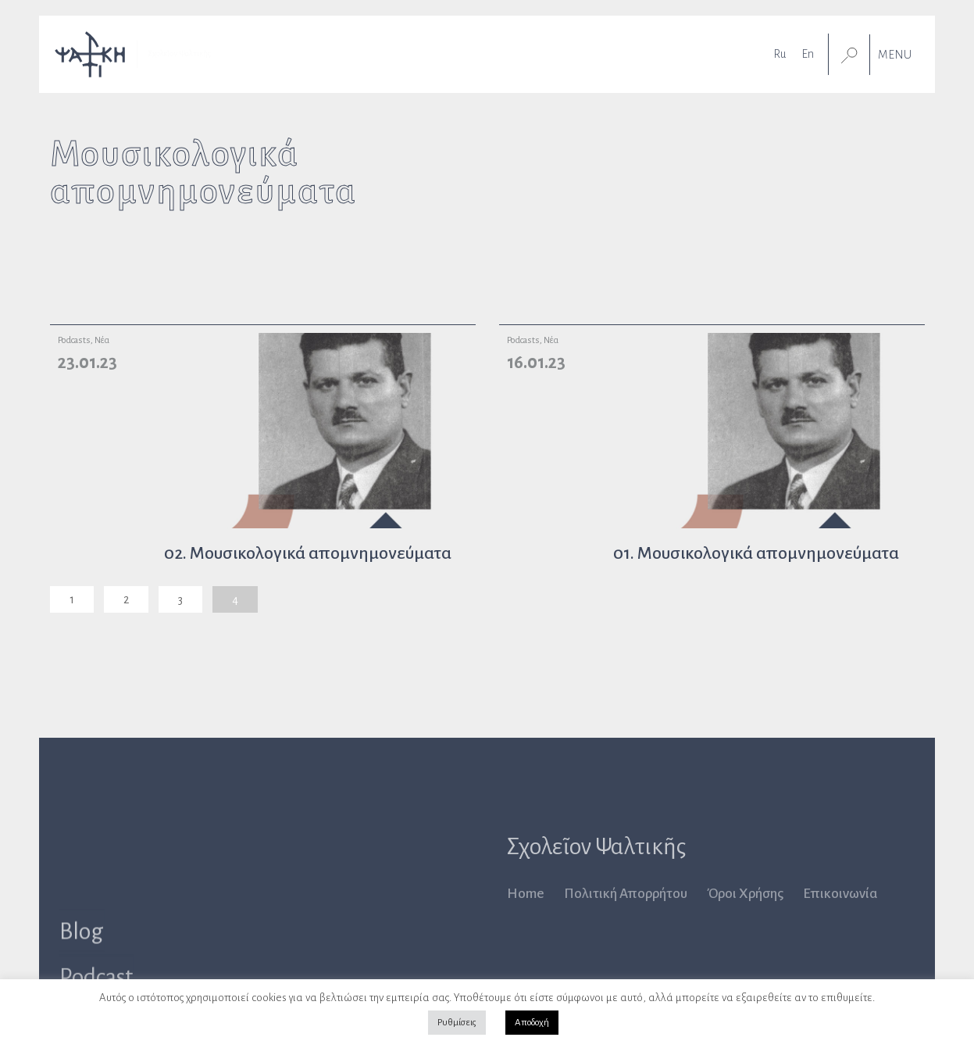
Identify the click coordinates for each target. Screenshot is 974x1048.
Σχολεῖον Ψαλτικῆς (596, 846)
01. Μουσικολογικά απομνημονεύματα (756, 553)
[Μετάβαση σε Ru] (779, 51)
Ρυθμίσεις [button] (456, 1023)
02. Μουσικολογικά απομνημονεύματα (307, 553)
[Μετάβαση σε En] (808, 51)
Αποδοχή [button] (532, 1023)
